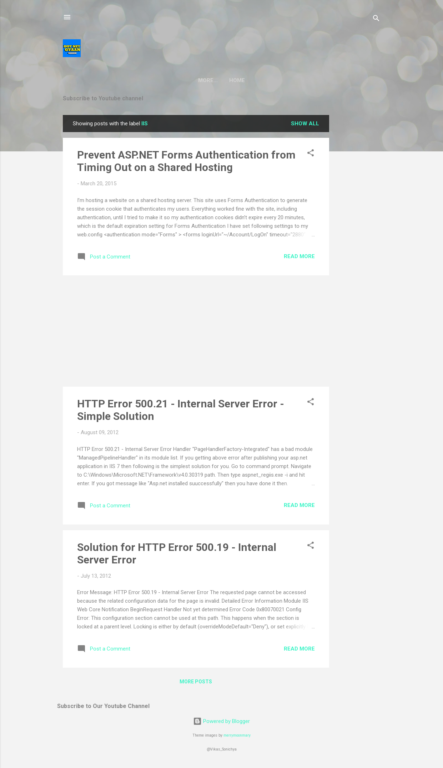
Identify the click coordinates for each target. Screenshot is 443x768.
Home (222, 80)
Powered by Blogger (221, 721)
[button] (310, 154)
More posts (196, 681)
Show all (305, 123)
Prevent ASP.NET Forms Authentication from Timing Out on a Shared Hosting (186, 161)
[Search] (376, 19)
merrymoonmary (237, 735)
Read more (299, 256)
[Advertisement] (358, 222)
